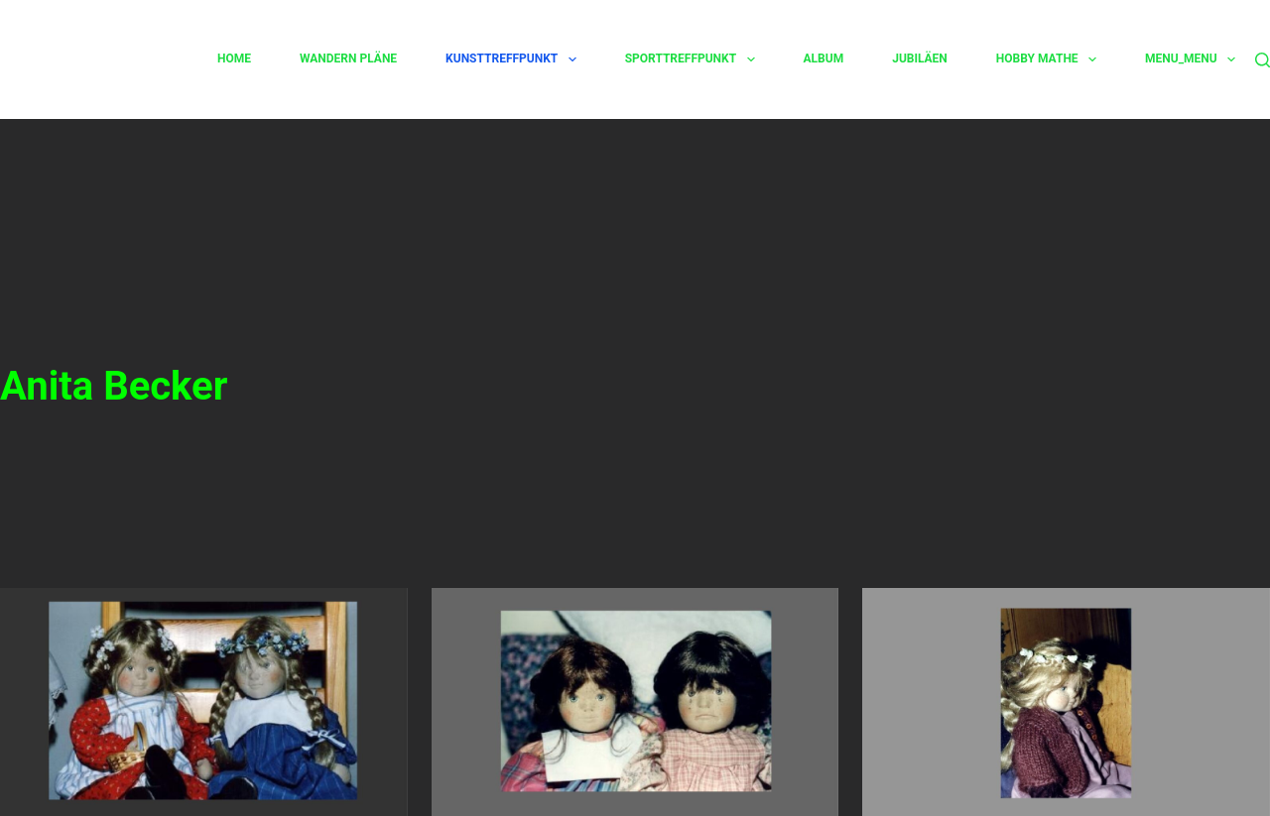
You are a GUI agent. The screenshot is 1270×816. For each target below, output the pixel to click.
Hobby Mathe (1046, 59)
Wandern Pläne (348, 58)
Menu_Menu (1190, 59)
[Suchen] (1262, 60)
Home (234, 58)
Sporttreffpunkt (690, 59)
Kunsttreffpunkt (510, 59)
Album (824, 58)
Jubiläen (920, 58)
